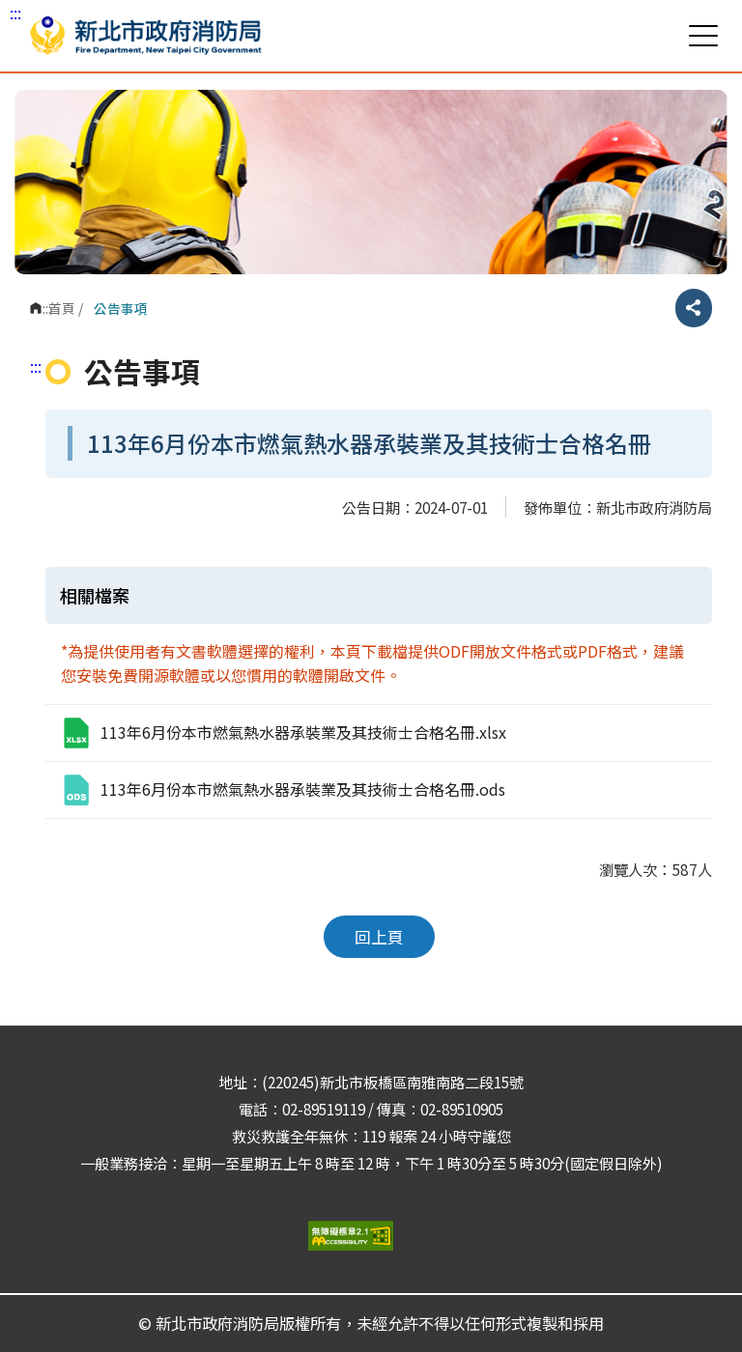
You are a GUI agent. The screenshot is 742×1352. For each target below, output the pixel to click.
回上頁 (379, 936)
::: (15, 12)
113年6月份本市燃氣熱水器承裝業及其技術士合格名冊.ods (282, 790)
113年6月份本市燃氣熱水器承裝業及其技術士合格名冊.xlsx (283, 733)
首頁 (61, 308)
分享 (693, 308)
